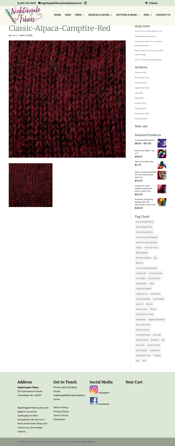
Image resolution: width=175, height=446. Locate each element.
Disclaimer (59, 419)
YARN (68, 15)
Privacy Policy (61, 411)
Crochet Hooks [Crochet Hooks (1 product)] (155, 273)
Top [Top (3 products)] (137, 360)
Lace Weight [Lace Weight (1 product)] (158, 299)
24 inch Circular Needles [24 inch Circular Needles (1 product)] (146, 237)
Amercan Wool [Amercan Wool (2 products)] (151, 247)
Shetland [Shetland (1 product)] (155, 340)
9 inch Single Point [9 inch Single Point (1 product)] (144, 227)
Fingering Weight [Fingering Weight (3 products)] (143, 288)
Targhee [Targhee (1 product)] (157, 355)
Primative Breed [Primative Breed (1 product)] (143, 335)
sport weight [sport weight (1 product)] (141, 350)
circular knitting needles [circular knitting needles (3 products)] (146, 268)
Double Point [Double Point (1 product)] (154, 278)
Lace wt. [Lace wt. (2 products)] (139, 304)
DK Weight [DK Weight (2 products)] (141, 278)
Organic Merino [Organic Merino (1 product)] (143, 330)
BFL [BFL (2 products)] (155, 258)
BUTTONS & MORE (126, 15)
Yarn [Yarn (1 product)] (144, 360)
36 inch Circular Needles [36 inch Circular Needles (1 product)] (146, 242)
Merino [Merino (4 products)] (149, 304)
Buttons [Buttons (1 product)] (139, 263)
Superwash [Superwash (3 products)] (155, 350)
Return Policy (60, 407)
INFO (146, 15)
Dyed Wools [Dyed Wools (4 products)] (141, 283)
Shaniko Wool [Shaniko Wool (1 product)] (142, 340)
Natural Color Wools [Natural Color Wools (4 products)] (145, 314)
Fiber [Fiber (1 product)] (152, 283)
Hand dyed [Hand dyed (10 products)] (155, 294)
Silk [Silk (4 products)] (163, 340)
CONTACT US (163, 15)
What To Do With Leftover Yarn (148, 31)
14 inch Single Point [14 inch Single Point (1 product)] (144, 232)
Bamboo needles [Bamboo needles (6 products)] (143, 258)
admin (15, 35)
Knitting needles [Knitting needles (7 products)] (143, 299)
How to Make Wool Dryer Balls (148, 60)
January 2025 (140, 72)
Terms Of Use (60, 415)
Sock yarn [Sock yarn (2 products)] (140, 345)
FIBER (78, 15)
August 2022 (140, 103)
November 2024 (142, 77)
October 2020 (141, 119)
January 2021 (140, 108)
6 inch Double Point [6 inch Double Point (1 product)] (144, 222)
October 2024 (141, 83)
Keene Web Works (84, 441)
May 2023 (139, 93)
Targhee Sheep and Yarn (145, 36)
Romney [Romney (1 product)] (157, 335)
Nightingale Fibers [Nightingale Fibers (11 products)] (157, 319)
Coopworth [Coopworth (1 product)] (141, 273)
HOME (57, 15)
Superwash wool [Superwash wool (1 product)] (143, 355)
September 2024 (142, 88)
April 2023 (139, 98)
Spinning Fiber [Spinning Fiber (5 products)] (153, 345)
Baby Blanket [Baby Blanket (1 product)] (142, 253)
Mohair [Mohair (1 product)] (153, 309)
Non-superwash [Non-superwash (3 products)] (143, 325)
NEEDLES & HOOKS (99, 15)
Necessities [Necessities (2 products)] (141, 319)
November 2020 (142, 113)
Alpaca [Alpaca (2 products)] (139, 247)
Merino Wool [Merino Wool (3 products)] (141, 309)
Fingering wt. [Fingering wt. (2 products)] (142, 294)
